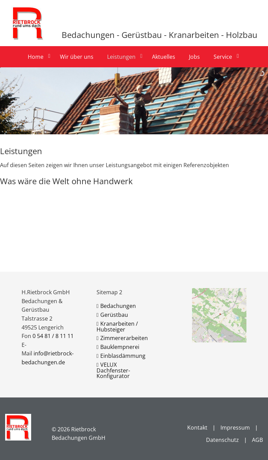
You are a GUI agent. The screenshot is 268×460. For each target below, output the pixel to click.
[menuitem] (38, 56)
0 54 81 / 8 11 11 (53, 336)
